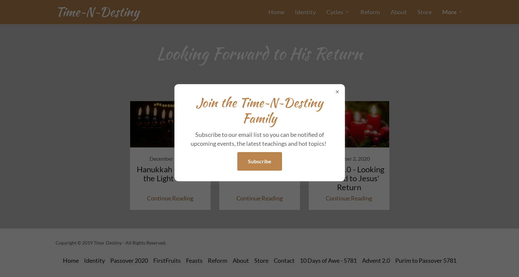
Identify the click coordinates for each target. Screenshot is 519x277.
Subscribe (259, 161)
